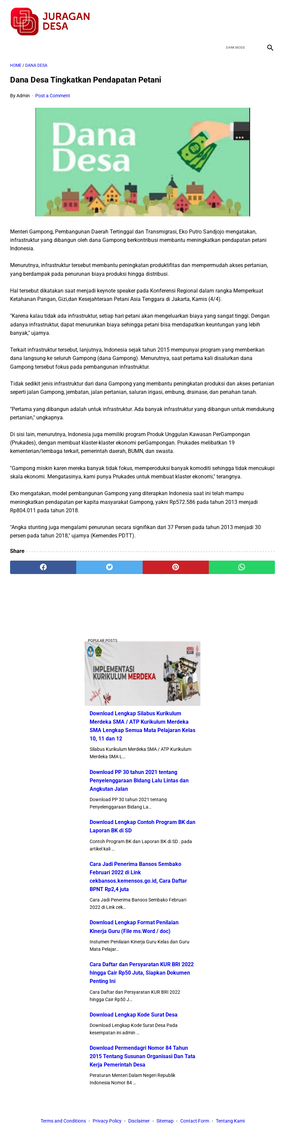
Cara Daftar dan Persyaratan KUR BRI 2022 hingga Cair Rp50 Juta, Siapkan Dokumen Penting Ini (142, 972)
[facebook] (220, 18)
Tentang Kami (230, 1121)
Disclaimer (139, 1121)
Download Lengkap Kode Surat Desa (134, 1014)
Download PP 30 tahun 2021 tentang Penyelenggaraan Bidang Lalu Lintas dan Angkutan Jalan (139, 779)
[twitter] (236, 18)
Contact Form (194, 1121)
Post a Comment (52, 92)
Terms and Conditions (63, 1121)
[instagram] (267, 18)
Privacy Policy (107, 1121)
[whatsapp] (242, 563)
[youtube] (252, 18)
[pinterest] (176, 563)
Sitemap (165, 1121)
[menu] (14, 42)
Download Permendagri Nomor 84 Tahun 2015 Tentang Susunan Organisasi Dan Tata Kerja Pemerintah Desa (142, 1055)
